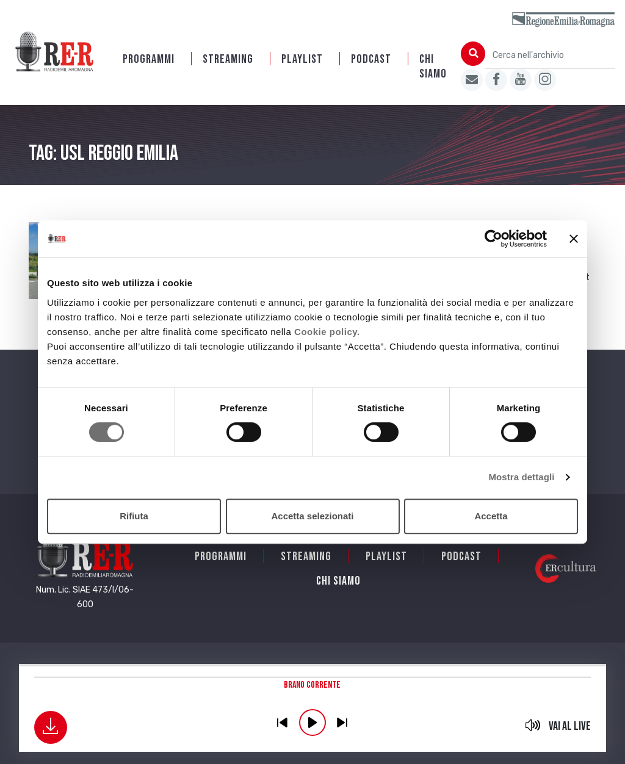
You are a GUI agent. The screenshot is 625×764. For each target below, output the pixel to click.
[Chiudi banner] (573, 238)
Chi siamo (433, 66)
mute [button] (532, 725)
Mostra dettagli (521, 477)
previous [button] (282, 722)
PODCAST (371, 59)
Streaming (228, 59)
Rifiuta (134, 516)
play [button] (312, 722)
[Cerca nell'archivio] (550, 55)
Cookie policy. (327, 331)
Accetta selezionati (312, 516)
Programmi (149, 59)
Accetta (490, 516)
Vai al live (570, 726)
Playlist (302, 59)
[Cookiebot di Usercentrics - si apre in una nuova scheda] (493, 238)
